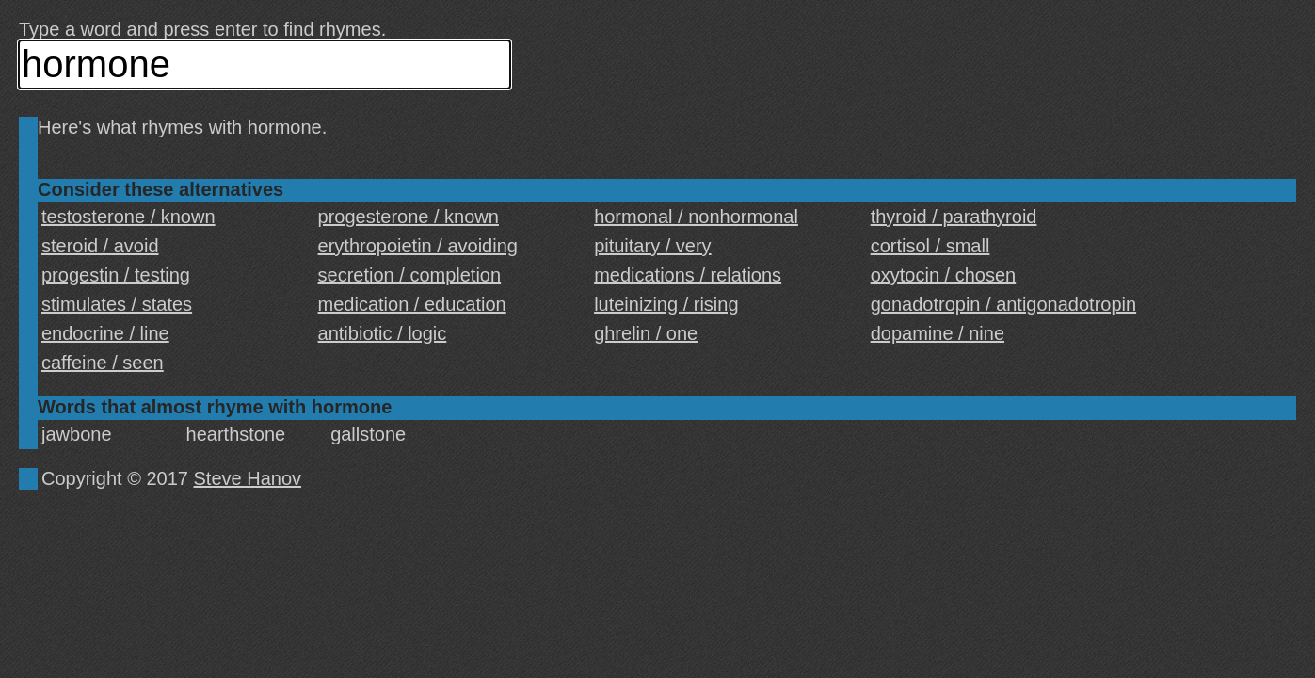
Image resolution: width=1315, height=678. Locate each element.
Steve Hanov (248, 478)
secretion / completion (410, 275)
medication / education (412, 304)
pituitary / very (652, 245)
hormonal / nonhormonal (696, 216)
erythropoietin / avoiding (418, 245)
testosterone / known (128, 216)
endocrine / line (105, 333)
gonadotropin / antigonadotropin (1003, 304)
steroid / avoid (100, 245)
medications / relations (687, 275)
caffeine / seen (102, 362)
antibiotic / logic (382, 333)
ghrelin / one (646, 333)
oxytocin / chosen (944, 275)
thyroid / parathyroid (954, 216)
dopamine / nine (937, 333)
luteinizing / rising (666, 304)
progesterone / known (408, 216)
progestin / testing (115, 275)
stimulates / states (116, 304)
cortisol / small (930, 245)
